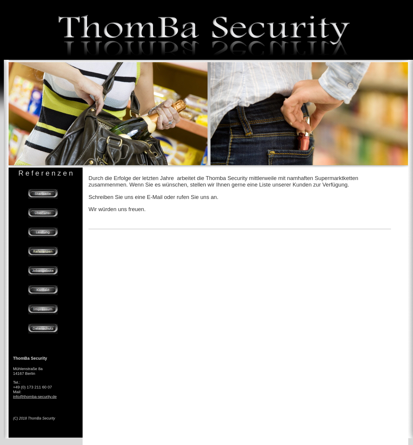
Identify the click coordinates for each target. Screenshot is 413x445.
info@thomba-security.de (35, 396)
